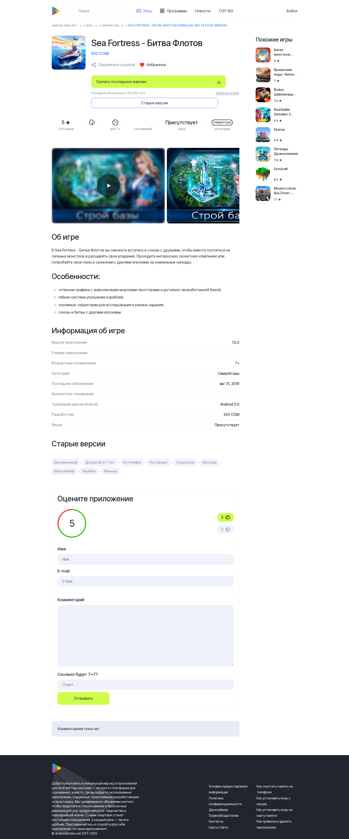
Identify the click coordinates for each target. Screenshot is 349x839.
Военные (110, 458)
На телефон (132, 449)
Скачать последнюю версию (121, 81)
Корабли (89, 458)
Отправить (83, 685)
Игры (149, 11)
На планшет (158, 449)
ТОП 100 (227, 11)
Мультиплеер (64, 458)
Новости (204, 11)
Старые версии (211, 81)
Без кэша (209, 449)
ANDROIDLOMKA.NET (67, 25)
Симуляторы (117, 25)
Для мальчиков (65, 449)
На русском (185, 449)
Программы (178, 11)
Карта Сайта (218, 814)
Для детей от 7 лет (100, 449)
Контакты (216, 808)
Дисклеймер (218, 797)
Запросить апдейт (227, 93)
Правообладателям (224, 803)
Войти (292, 11)
